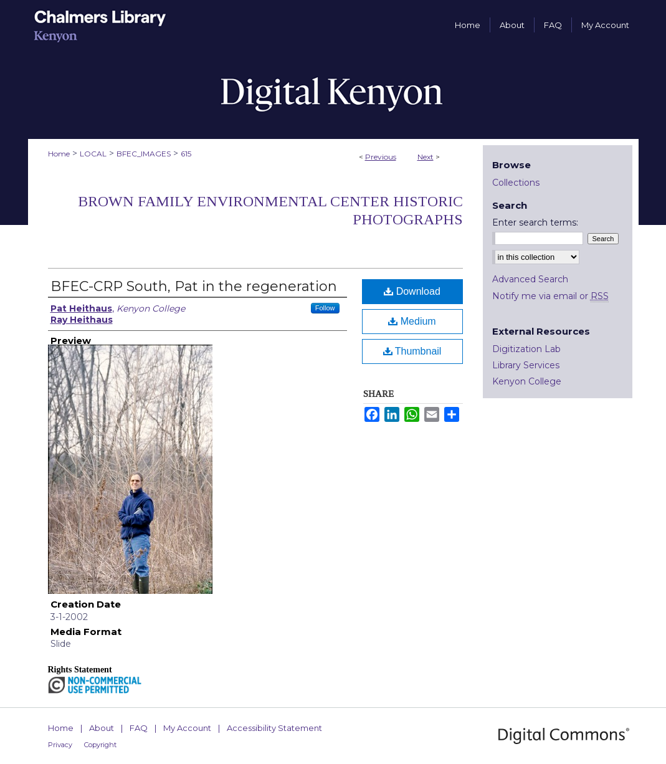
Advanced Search (530, 279)
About (101, 728)
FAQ (139, 728)
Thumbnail (412, 351)
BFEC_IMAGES (144, 153)
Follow (325, 308)
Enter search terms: (535, 222)
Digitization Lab (526, 349)
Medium (411, 321)
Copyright (100, 744)
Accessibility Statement (274, 728)
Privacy (60, 744)
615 (186, 153)
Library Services (525, 365)
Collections (516, 182)
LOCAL (93, 153)
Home (59, 153)
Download (412, 291)
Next (425, 156)
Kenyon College (526, 381)
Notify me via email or (550, 296)
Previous (380, 156)
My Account (187, 728)
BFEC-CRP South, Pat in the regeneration (193, 286)
